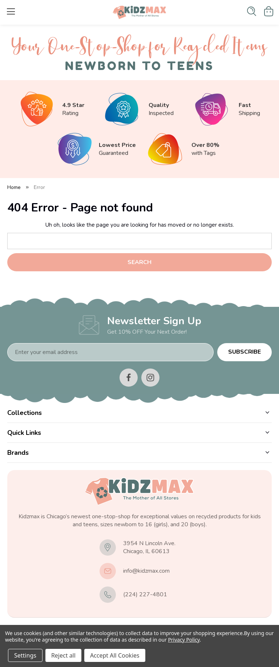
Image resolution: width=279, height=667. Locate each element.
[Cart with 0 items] (269, 11)
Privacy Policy (183, 639)
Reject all (63, 655)
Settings (25, 655)
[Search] (251, 11)
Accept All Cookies (115, 655)
